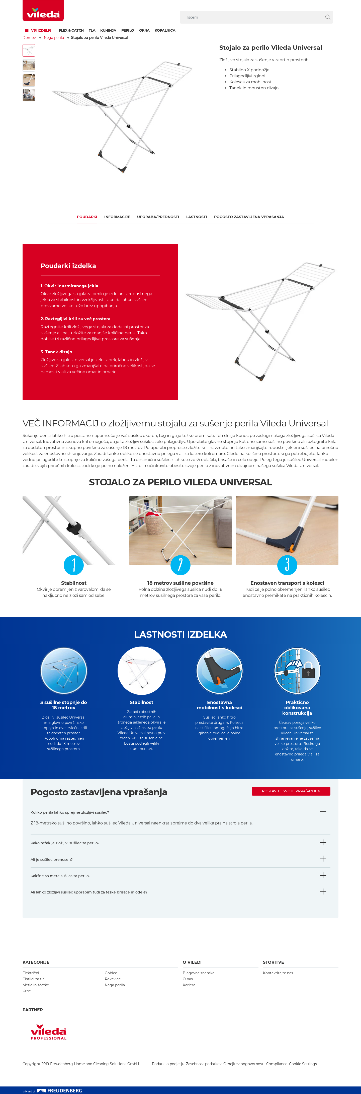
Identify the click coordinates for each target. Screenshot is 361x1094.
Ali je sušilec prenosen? (52, 859)
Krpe (27, 991)
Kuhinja (108, 30)
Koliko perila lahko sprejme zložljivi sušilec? (70, 812)
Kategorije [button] (36, 962)
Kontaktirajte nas (278, 973)
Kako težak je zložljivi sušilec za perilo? (65, 843)
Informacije (117, 217)
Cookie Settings (303, 1064)
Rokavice (113, 979)
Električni (31, 973)
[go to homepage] (43, 10)
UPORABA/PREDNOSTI (158, 217)
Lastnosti (196, 217)
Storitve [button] (273, 962)
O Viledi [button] (192, 962)
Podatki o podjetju (168, 1064)
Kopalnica (165, 30)
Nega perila (54, 37)
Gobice (111, 973)
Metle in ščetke (36, 985)
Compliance (276, 1064)
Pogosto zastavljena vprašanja (249, 217)
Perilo (127, 30)
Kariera (189, 985)
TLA (92, 30)
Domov (29, 37)
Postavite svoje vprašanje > (291, 791)
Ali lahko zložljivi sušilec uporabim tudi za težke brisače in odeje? (89, 892)
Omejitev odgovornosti (243, 1064)
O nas (188, 979)
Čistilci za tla (34, 979)
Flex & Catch (71, 30)
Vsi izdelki (41, 30)
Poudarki (87, 217)
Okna (144, 30)
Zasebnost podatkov (204, 1064)
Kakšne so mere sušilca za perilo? (61, 876)
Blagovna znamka (198, 973)
